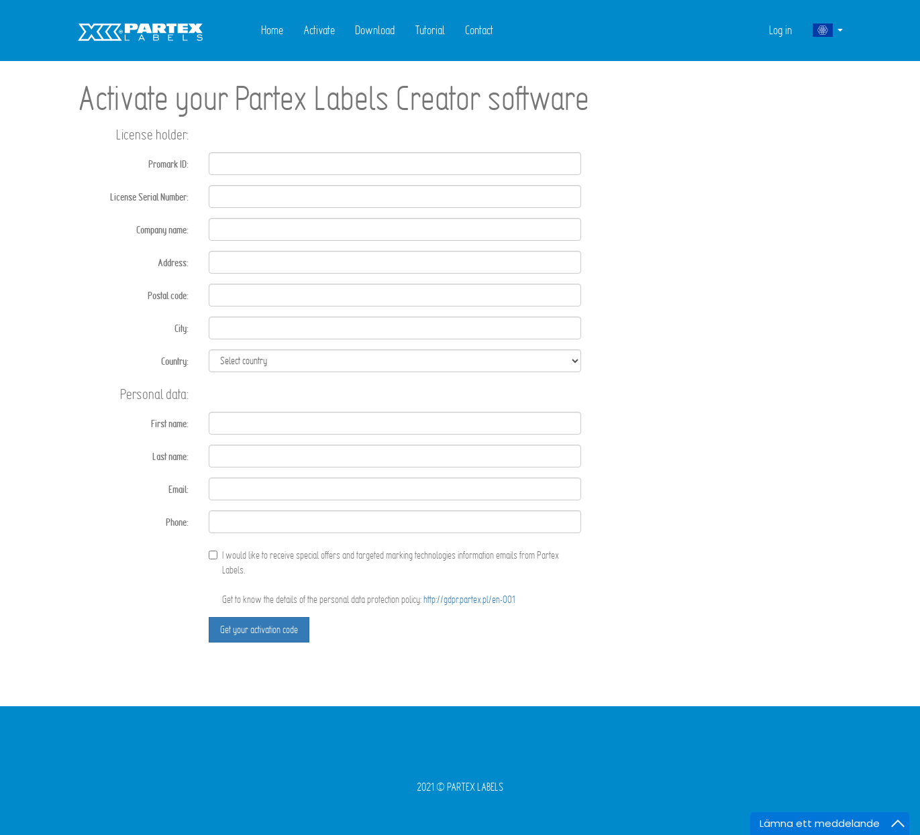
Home (272, 30)
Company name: (162, 230)
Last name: (170, 457)
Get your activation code (259, 629)
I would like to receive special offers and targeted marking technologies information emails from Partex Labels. (384, 562)
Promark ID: (168, 164)
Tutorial (430, 30)
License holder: (152, 134)
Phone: (177, 522)
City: (181, 329)
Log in (780, 30)
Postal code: (168, 296)
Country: (175, 361)
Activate (319, 30)
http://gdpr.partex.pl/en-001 (469, 599)
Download (375, 30)
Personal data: (154, 394)
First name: (170, 424)
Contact (479, 30)
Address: (173, 263)
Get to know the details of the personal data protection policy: (368, 599)
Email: (178, 490)
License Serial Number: (149, 197)
